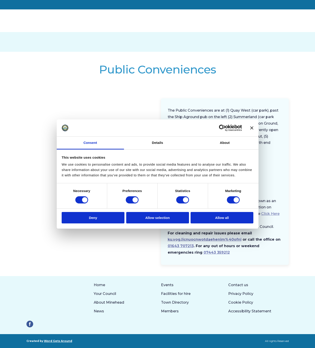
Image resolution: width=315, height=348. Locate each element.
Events (167, 285)
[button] (29, 324)
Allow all (222, 218)
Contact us (238, 285)
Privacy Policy (240, 294)
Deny (93, 218)
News (99, 311)
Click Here (270, 214)
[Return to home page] (58, 21)
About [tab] (225, 143)
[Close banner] (251, 128)
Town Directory (175, 302)
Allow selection (157, 218)
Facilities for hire (176, 294)
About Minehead (109, 302)
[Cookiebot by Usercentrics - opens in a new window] (222, 128)
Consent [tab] (90, 143)
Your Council (105, 294)
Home (99, 285)
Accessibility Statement (249, 311)
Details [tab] (157, 143)
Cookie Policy (240, 302)
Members (170, 311)
